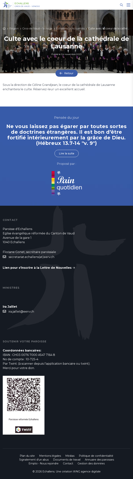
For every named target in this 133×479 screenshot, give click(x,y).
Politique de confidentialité (96, 455)
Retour (68, 73)
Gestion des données (91, 463)
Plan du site (27, 455)
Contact (68, 463)
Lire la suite (66, 153)
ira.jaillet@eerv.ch (21, 311)
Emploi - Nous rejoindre (44, 463)
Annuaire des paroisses (99, 459)
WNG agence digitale (87, 471)
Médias (69, 455)
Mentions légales (50, 455)
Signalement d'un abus (34, 459)
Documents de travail (66, 459)
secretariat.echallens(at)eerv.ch (31, 257)
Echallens (22, 3)
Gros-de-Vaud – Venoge (27, 6)
